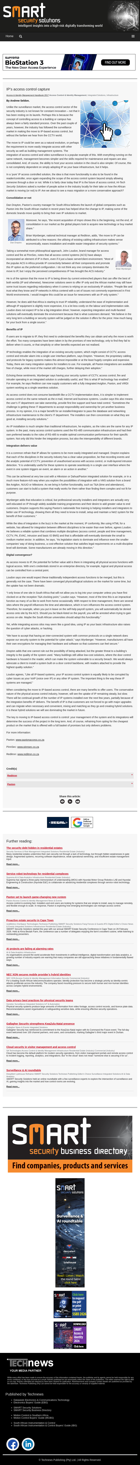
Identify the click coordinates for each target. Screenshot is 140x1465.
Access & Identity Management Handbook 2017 (27, 95)
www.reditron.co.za (28, 754)
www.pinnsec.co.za (28, 746)
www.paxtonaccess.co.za (30, 739)
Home (9, 36)
